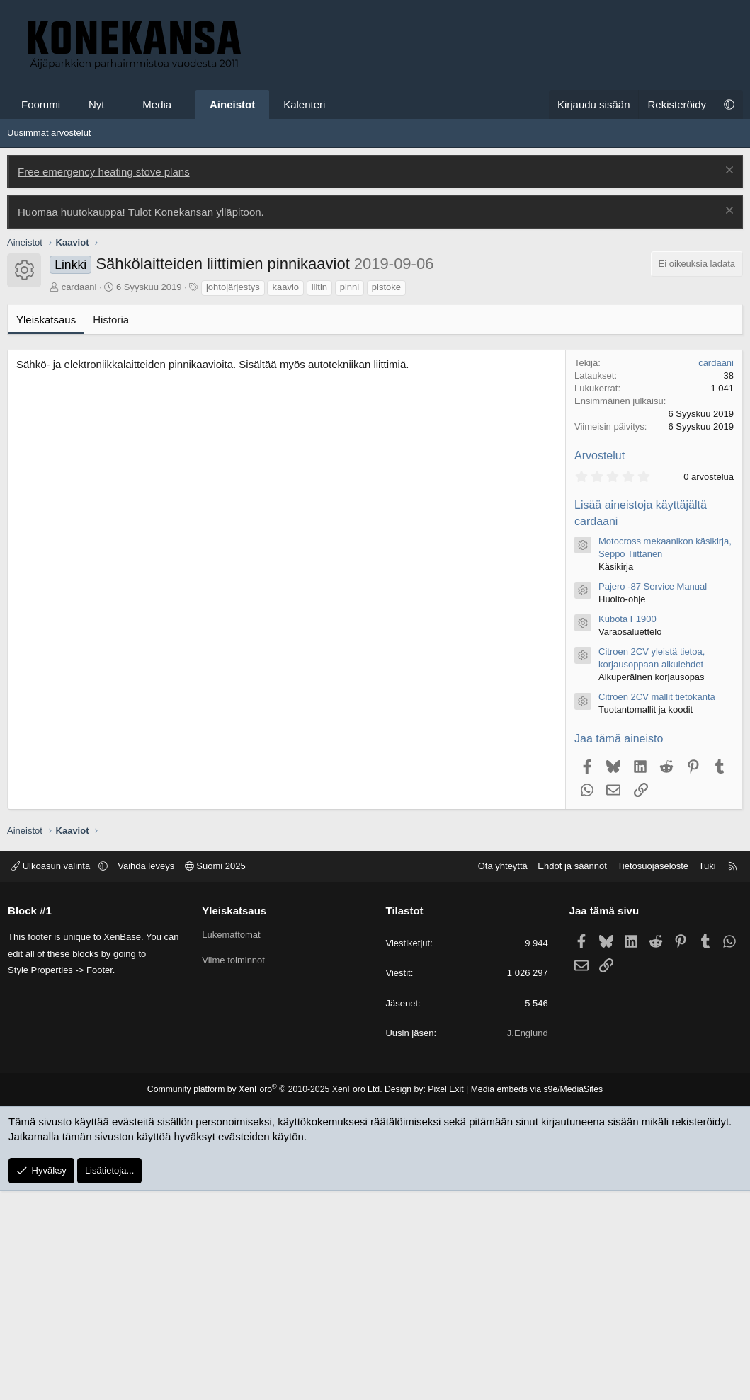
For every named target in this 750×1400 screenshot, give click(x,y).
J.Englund (526, 1242)
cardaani (79, 495)
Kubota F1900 (627, 827)
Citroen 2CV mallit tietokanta (656, 905)
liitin (319, 495)
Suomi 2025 (218, 1074)
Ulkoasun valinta (54, 1074)
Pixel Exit (444, 1298)
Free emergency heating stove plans (104, 172)
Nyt (97, 104)
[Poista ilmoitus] (728, 171)
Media (156, 104)
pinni (349, 495)
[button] (117, 104)
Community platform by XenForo (267, 1298)
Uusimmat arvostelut (49, 132)
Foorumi (40, 104)
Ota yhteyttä (500, 1074)
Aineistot (232, 104)
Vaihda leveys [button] (148, 1074)
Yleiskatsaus (46, 528)
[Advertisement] (375, 359)
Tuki (704, 1074)
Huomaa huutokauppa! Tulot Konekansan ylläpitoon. (141, 212)
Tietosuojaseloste (650, 1074)
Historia (111, 528)
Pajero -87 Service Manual (652, 795)
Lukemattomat (232, 1143)
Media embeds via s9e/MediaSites (533, 1298)
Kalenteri (304, 104)
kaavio (285, 495)
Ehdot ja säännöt (569, 1074)
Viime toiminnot (234, 1169)
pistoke (386, 495)
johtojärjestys (233, 495)
